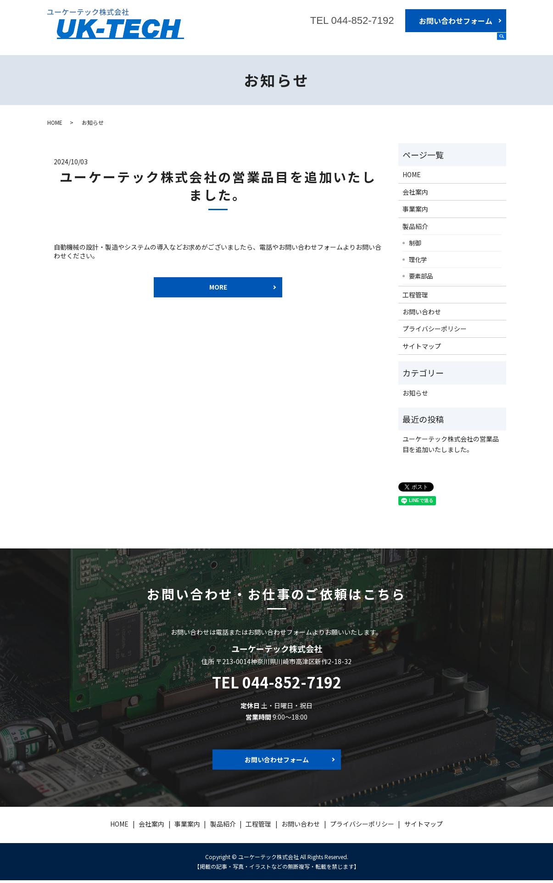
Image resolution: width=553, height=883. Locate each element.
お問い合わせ (421, 311)
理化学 (418, 259)
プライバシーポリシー (434, 328)
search (501, 43)
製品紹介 (439, 42)
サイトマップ (421, 346)
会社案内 (362, 42)
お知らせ (415, 392)
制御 (415, 242)
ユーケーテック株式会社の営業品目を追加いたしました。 (218, 186)
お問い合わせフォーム (455, 20)
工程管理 (478, 42)
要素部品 (421, 275)
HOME (327, 42)
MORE (218, 288)
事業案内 (400, 42)
